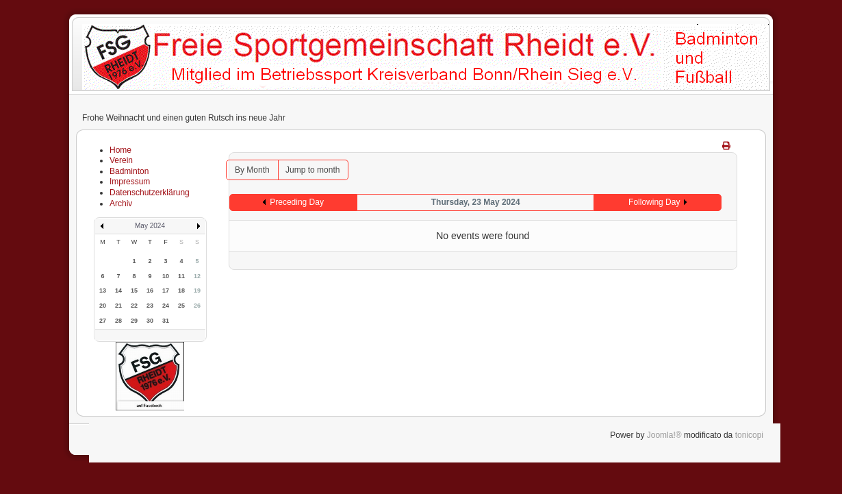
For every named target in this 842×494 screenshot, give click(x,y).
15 (134, 290)
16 (149, 290)
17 (165, 290)
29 (134, 320)
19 (197, 290)
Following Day (654, 202)
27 (102, 320)
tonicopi (749, 435)
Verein (121, 160)
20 (102, 305)
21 (118, 305)
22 (134, 305)
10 (165, 276)
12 (197, 276)
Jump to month (312, 170)
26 (197, 305)
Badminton (129, 171)
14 (118, 290)
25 (181, 305)
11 (181, 276)
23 (149, 305)
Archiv (121, 203)
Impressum (130, 181)
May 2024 (150, 226)
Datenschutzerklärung (150, 192)
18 (181, 290)
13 (102, 290)
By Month (252, 170)
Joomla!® (664, 435)
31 (165, 320)
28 (118, 320)
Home (120, 150)
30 (149, 320)
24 (165, 305)
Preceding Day (297, 202)
